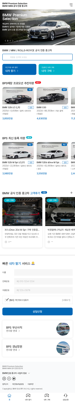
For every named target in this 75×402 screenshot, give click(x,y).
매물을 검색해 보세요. (18, 57)
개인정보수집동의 (18, 300)
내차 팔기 (28, 397)
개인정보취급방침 (18, 384)
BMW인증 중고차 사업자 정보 (14, 373)
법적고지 (5, 384)
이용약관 (30, 384)
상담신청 (37, 311)
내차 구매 (47, 397)
